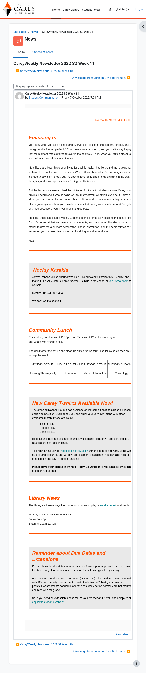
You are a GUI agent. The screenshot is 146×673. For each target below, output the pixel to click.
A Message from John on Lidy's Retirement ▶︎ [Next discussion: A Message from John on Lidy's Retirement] (101, 78)
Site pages (20, 31)
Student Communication (44, 97)
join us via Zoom (118, 280)
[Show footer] (136, 663)
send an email (108, 505)
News (34, 31)
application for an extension (48, 602)
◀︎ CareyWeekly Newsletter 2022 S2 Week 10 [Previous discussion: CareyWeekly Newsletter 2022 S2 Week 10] (44, 71)
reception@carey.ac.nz (74, 450)
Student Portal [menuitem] (91, 9)
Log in (139, 9)
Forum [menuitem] (21, 52)
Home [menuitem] (56, 9)
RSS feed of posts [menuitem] (42, 52)
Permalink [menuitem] (122, 634)
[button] (119, 9)
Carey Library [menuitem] (71, 9)
